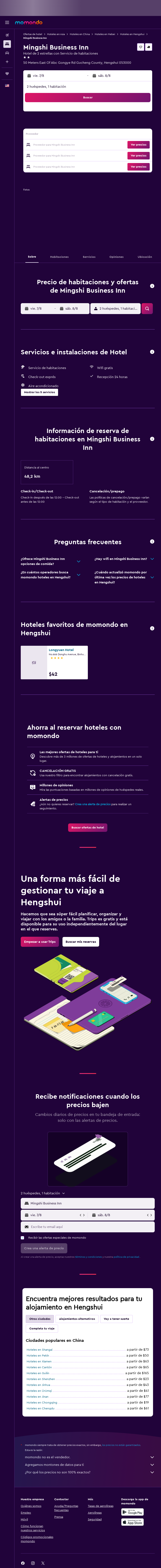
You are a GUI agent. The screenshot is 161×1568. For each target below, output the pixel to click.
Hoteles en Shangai (39, 1349)
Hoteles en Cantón (39, 1367)
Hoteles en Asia (56, 34)
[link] (87, 827)
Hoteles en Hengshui (132, 34)
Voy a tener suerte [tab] (116, 1319)
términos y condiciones (88, 1257)
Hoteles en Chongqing (42, 1402)
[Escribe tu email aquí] (92, 1227)
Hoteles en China (80, 34)
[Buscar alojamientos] (7, 44)
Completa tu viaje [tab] (42, 1328)
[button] (7, 22)
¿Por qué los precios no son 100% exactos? (90, 1472)
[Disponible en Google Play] (132, 1512)
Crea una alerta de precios (92, 804)
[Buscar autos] (7, 53)
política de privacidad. (127, 1257)
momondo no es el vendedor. (90, 1457)
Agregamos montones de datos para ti (90, 1464)
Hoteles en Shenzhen (41, 1379)
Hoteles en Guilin (38, 1373)
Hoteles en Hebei (105, 34)
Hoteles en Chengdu (41, 1408)
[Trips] (7, 73)
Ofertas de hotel (32, 34)
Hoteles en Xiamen (39, 1361)
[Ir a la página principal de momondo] (28, 22)
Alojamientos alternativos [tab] (77, 1319)
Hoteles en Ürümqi (39, 1390)
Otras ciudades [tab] (39, 1319)
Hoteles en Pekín (38, 1355)
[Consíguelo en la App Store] (132, 1522)
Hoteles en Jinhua (38, 1385)
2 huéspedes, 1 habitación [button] (46, 86)
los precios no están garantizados (121, 1445)
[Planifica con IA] (7, 61)
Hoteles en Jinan (37, 1396)
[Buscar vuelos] (7, 35)
